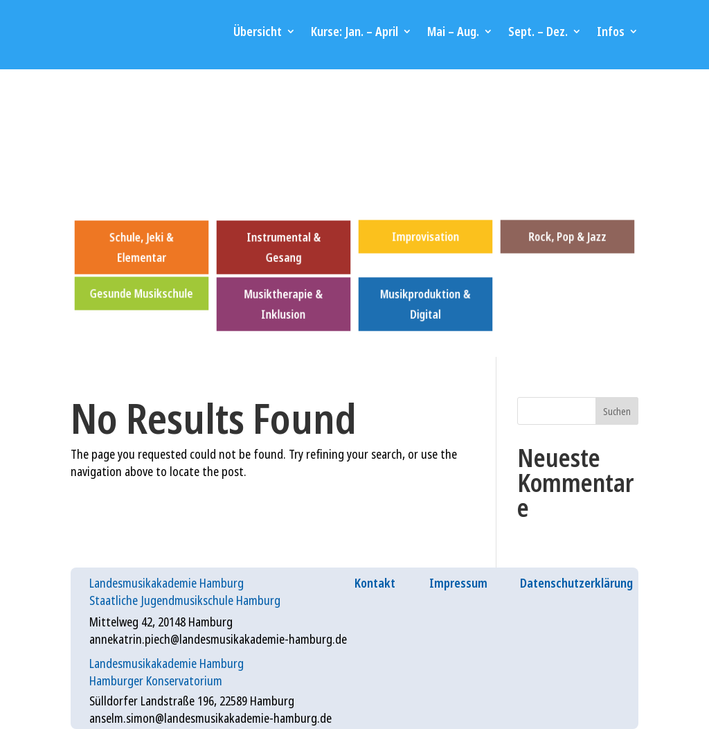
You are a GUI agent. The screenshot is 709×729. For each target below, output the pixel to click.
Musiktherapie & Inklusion (283, 303)
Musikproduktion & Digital (425, 303)
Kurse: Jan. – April (354, 31)
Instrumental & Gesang (283, 247)
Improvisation (425, 236)
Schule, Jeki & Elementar (141, 247)
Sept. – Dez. (538, 31)
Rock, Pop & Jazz (567, 236)
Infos (611, 31)
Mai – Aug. (453, 31)
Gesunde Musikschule (142, 293)
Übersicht (257, 31)
